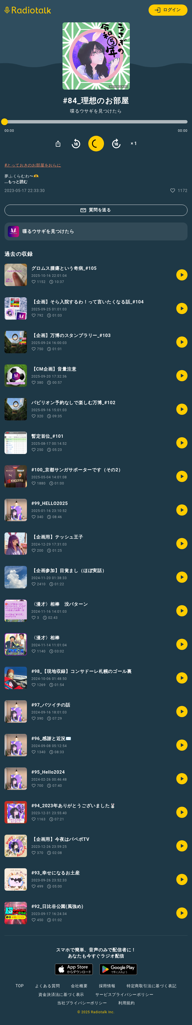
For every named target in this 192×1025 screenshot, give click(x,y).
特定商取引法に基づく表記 (152, 986)
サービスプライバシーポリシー (124, 994)
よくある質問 (47, 986)
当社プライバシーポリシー (82, 1003)
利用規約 (126, 1003)
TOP (19, 986)
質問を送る (95, 210)
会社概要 (79, 986)
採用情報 (107, 986)
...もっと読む (15, 181)
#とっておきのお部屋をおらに (32, 165)
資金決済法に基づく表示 (61, 994)
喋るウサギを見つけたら (96, 111)
